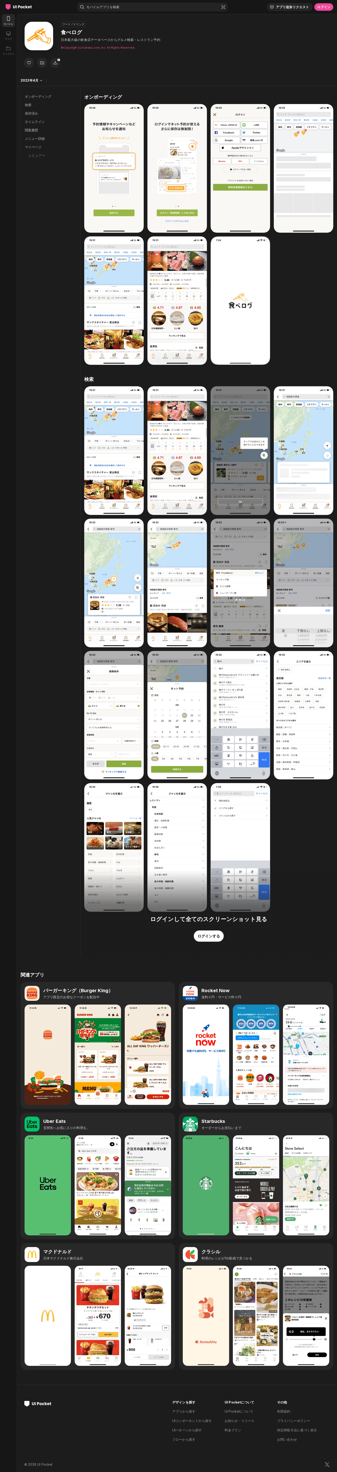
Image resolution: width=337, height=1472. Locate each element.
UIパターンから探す (187, 1430)
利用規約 (283, 1411)
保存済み (31, 113)
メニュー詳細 (35, 139)
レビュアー (37, 155)
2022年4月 (32, 80)
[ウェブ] (8, 35)
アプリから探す (183, 1411)
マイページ (33, 147)
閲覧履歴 (31, 130)
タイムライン (35, 122)
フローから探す (183, 1439)
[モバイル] (8, 20)
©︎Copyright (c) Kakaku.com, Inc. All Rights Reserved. (98, 47)
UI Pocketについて (239, 1411)
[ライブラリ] (8, 50)
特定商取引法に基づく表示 (297, 1430)
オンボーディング (38, 96)
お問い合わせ (287, 1439)
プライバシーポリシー (293, 1421)
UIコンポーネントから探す (192, 1421)
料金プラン (233, 1430)
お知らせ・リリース (239, 1421)
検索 (28, 105)
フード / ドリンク (73, 24)
